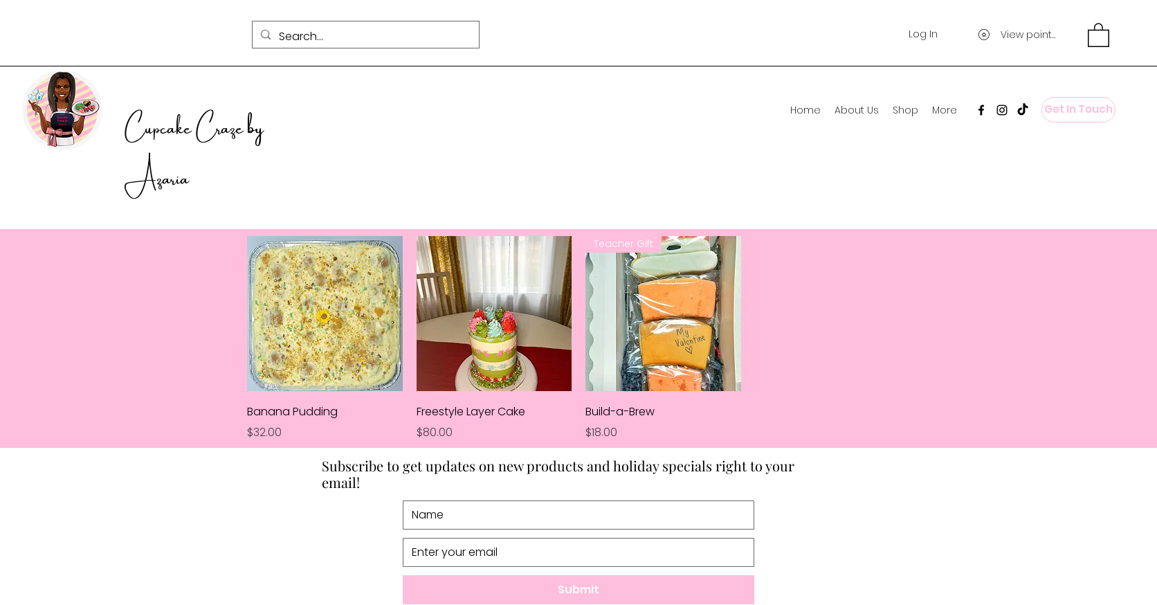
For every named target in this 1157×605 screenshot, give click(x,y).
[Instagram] (1002, 110)
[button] (1098, 34)
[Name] (574, 515)
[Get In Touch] (1078, 110)
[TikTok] (1023, 110)
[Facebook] (981, 110)
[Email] (574, 552)
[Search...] (364, 36)
